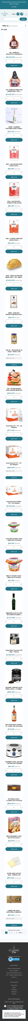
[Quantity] (13, 61)
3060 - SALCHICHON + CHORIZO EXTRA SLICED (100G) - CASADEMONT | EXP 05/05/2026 (14, 202)
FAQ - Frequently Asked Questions (14, 975)
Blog (10, 7)
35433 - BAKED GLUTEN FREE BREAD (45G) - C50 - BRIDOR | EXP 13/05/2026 (14, 276)
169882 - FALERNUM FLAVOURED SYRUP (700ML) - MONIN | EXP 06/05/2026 (14, 127)
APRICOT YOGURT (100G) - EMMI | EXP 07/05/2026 (14, 576)
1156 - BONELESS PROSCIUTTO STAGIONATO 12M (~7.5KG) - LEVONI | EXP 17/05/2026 (14, 53)
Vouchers (14, 993)
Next (21, 933)
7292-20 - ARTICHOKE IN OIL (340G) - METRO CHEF (14, 350)
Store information (14, 999)
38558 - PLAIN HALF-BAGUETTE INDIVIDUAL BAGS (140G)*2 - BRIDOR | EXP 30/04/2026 (14, 313)
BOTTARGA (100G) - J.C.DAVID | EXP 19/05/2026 (14, 799)
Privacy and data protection (14, 968)
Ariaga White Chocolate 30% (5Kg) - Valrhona (14, 651)
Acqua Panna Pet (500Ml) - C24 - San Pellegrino (14, 502)
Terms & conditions (14, 970)
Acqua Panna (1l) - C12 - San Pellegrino (14, 426)
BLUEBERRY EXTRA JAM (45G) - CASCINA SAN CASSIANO (14, 762)
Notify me (14, 364)
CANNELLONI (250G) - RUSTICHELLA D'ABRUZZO (14, 911)
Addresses (14, 991)
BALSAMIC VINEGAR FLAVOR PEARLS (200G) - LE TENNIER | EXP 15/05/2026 (14, 688)
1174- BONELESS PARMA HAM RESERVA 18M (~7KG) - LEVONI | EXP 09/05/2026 (14, 90)
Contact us (14, 977)
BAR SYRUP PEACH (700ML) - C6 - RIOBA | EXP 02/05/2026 (14, 725)
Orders (14, 987)
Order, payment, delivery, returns (14, 972)
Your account (14, 982)
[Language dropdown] (14, 7)
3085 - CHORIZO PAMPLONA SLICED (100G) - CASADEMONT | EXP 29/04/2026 (14, 239)
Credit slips (14, 989)
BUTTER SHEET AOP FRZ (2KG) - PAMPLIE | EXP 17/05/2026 (14, 874)
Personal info (14, 985)
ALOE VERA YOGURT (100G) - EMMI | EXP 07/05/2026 (14, 539)
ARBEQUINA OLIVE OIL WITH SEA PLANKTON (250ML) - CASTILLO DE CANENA (14, 614)
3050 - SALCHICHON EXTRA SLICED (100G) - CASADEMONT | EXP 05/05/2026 (14, 165)
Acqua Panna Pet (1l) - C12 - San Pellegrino (14, 463)
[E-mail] (13, 358)
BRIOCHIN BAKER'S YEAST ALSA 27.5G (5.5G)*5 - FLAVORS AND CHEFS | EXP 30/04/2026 (14, 837)
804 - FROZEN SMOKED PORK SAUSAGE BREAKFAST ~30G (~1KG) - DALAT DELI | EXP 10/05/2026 (14, 389)
